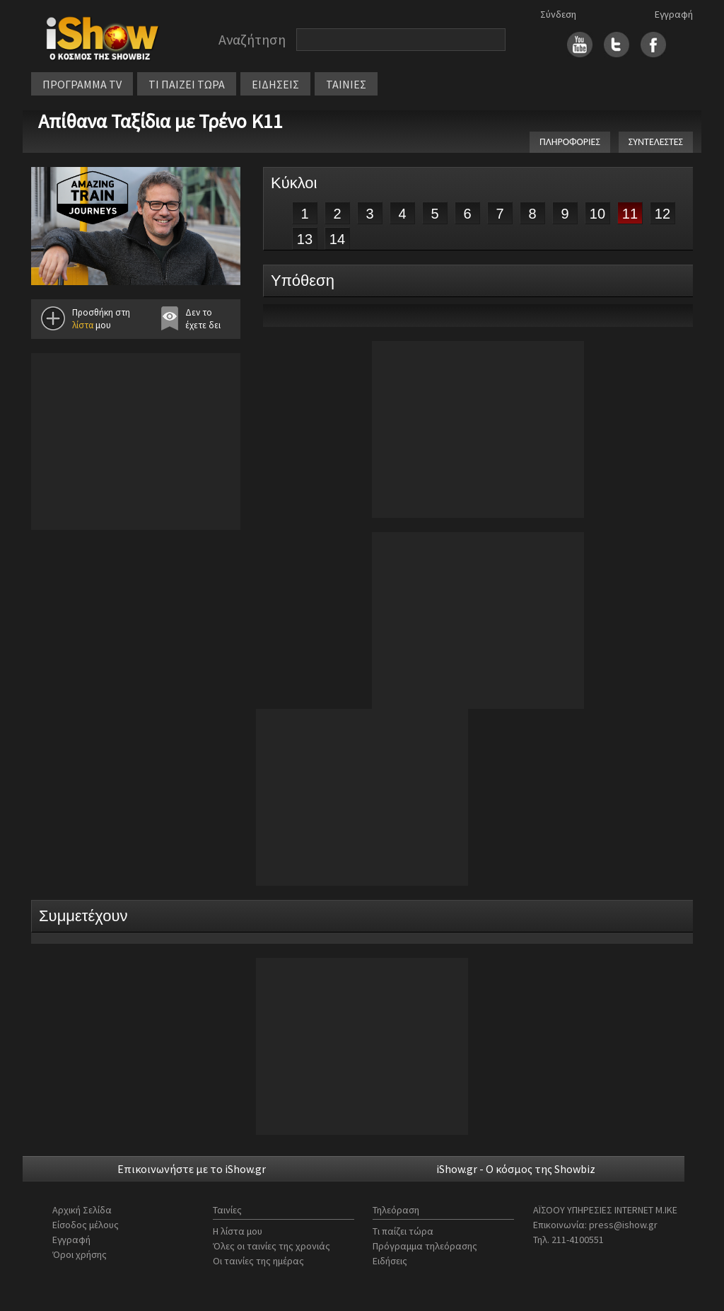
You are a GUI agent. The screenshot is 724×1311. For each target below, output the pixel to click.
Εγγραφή (674, 14)
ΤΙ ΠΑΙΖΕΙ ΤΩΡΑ (186, 84)
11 (630, 213)
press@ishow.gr (623, 1224)
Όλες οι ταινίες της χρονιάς (271, 1246)
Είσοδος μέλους (85, 1224)
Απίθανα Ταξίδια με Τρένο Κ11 (160, 121)
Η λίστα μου (237, 1231)
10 (597, 213)
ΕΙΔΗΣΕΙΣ (275, 84)
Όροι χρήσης (79, 1254)
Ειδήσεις (390, 1260)
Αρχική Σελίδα (82, 1209)
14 (337, 239)
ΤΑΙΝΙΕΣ (346, 84)
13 (305, 239)
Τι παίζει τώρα (403, 1231)
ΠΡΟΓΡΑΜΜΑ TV (82, 84)
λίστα (82, 325)
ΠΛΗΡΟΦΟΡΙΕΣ (569, 142)
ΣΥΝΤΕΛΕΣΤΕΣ (656, 142)
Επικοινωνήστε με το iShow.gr (191, 1169)
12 (662, 213)
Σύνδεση (558, 14)
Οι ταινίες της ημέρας (258, 1260)
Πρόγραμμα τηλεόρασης (425, 1246)
